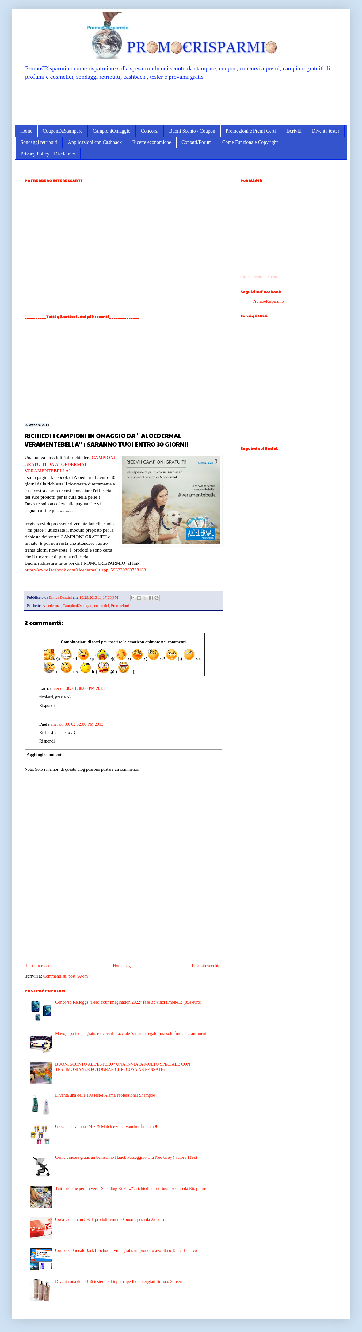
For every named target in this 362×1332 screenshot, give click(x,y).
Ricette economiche (151, 142)
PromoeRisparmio (268, 301)
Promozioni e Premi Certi (251, 130)
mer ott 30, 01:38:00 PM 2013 (78, 688)
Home (26, 130)
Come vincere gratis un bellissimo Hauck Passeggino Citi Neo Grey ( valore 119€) (126, 1157)
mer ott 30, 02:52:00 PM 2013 (77, 724)
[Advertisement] (181, 102)
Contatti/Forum (196, 142)
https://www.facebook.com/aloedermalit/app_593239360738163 (85, 569)
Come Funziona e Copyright (250, 142)
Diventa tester (325, 130)
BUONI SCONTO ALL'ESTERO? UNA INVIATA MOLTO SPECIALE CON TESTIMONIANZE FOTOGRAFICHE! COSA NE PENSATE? (122, 1067)
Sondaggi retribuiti (39, 142)
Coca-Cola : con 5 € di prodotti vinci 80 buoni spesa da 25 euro (109, 1219)
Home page (122, 965)
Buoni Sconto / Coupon (192, 130)
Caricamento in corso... (260, 277)
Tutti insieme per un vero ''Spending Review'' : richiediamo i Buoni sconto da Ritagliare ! (131, 1188)
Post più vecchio (206, 965)
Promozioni (120, 606)
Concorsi (150, 130)
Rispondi (47, 705)
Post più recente (39, 965)
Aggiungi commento (45, 754)
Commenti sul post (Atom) (66, 976)
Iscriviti (294, 130)
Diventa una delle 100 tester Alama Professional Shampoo (105, 1095)
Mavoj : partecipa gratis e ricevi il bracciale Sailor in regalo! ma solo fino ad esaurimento (131, 1033)
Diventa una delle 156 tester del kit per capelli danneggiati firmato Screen (118, 1281)
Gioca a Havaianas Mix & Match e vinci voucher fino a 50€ (106, 1126)
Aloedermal (52, 606)
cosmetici (101, 606)
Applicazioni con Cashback (95, 142)
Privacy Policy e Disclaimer (48, 153)
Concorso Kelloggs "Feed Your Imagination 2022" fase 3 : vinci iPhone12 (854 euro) (128, 1002)
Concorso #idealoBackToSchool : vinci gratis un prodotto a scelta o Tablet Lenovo (126, 1250)
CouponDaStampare (62, 130)
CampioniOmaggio (112, 130)
